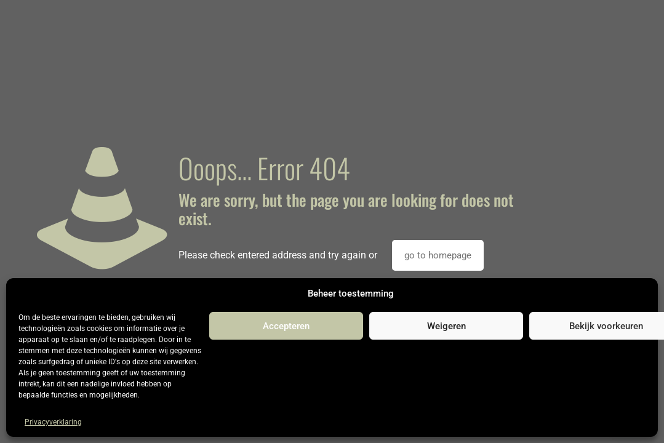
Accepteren (286, 326)
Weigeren (446, 326)
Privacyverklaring (53, 422)
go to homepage (437, 255)
